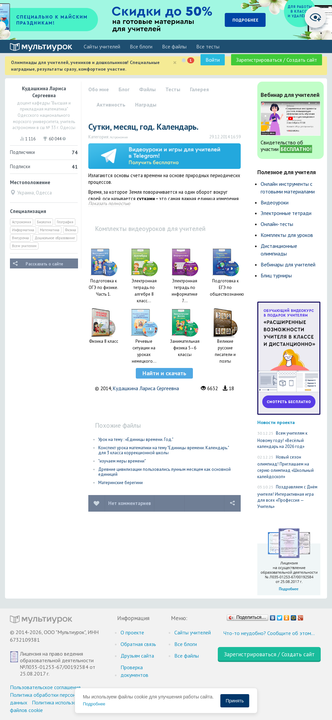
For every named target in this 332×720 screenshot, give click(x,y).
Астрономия (21, 222)
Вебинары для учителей (288, 264)
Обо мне (98, 89)
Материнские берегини (120, 482)
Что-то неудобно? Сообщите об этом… (269, 633)
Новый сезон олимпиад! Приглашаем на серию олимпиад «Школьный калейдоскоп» (285, 466)
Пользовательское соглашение (45, 687)
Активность (111, 104)
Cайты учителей (102, 46)
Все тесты (207, 46)
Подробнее (94, 703)
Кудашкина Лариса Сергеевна (146, 388)
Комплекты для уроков (287, 235)
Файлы (147, 89)
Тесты (172, 89)
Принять (235, 700)
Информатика (23, 230)
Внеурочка (20, 238)
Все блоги (141, 46)
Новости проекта (276, 422)
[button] (164, 373)
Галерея (199, 89)
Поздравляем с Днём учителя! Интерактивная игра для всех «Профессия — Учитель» (287, 496)
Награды (145, 104)
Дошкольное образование (55, 238)
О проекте (132, 632)
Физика (70, 230)
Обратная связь (138, 644)
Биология (44, 222)
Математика (49, 230)
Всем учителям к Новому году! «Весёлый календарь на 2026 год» (282, 439)
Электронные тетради (286, 213)
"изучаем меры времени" (122, 461)
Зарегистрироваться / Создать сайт (276, 59)
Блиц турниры (276, 275)
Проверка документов (134, 671)
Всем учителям (24, 246)
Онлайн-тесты (277, 224)
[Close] (175, 62)
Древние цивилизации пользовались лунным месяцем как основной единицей (164, 472)
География (65, 222)
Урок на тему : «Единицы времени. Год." (135, 439)
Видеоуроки (275, 202)
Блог (124, 89)
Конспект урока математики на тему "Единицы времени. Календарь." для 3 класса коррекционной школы (163, 450)
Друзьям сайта (137, 655)
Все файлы (174, 46)
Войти (213, 59)
